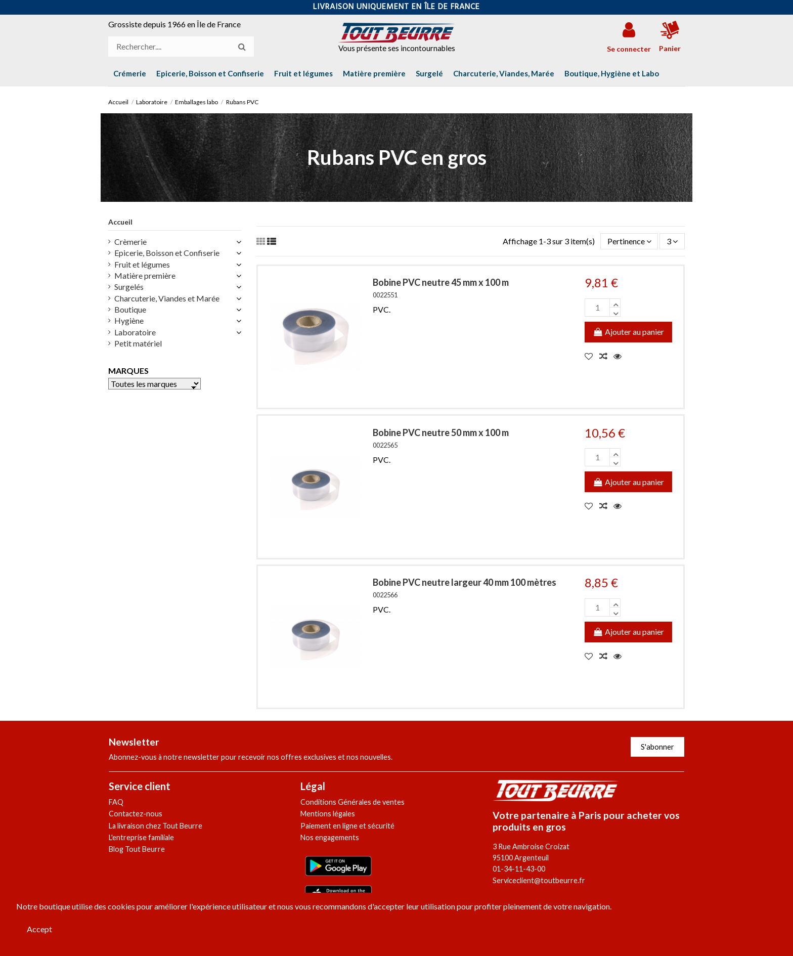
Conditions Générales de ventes (352, 802)
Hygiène (129, 320)
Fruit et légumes (142, 264)
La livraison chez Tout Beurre (155, 825)
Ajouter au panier (628, 331)
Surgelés (129, 286)
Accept (39, 929)
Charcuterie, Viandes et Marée (166, 298)
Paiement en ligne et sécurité (347, 825)
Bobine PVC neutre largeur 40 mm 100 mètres (464, 582)
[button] (611, 73)
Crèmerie (130, 241)
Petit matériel (138, 343)
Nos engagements (329, 837)
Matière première (144, 275)
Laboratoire (135, 332)
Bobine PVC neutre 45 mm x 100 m (441, 282)
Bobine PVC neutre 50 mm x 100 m (441, 432)
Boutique (130, 309)
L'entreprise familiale (141, 837)
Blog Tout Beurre (137, 849)
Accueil (120, 222)
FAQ (116, 802)
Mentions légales (327, 813)
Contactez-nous (135, 813)
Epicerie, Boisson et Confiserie (166, 252)
